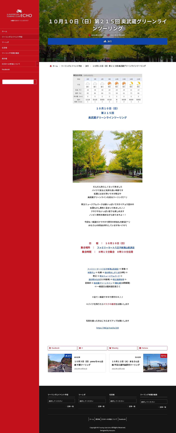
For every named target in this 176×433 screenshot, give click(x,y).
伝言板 (4, 47)
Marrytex (112, 429)
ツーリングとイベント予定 (12, 37)
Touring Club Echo (105, 426)
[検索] (35, 82)
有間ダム (91, 272)
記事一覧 (70, 406)
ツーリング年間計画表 (10, 53)
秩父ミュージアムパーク (110, 275)
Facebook (6, 69)
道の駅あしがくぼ (112, 272)
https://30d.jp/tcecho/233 (107, 327)
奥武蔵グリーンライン (103, 282)
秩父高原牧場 (119, 279)
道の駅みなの (94, 279)
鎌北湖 (118, 282)
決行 (109, 41)
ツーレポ (5, 42)
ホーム (4, 31)
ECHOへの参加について (11, 64)
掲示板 (4, 58)
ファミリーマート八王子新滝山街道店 (115, 247)
